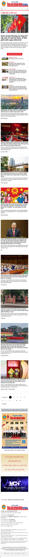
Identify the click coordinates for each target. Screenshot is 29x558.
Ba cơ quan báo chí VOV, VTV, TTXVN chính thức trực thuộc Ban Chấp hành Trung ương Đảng (14, 175)
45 (20, 400)
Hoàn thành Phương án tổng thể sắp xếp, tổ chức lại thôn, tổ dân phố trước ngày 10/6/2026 (14, 38)
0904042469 (7, 524)
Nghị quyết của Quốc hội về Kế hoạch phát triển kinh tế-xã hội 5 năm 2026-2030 (13, 111)
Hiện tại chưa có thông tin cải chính (16, 499)
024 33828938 (15, 524)
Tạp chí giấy (17, 553)
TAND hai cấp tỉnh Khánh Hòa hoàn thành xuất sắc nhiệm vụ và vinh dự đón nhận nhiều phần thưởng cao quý (14, 310)
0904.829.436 (8, 531)
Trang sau (4, 403)
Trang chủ (6, 553)
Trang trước (4, 397)
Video (12, 553)
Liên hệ (23, 553)
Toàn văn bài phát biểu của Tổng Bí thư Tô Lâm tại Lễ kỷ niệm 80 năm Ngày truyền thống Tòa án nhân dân (13, 381)
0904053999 (21, 539)
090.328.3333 (8, 533)
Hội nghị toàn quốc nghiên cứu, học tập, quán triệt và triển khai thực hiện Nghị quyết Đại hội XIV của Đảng (14, 277)
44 (16, 400)
